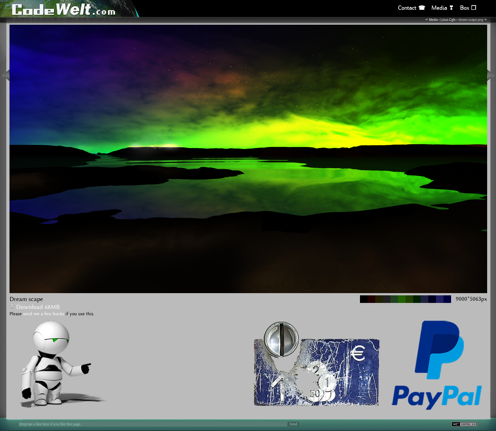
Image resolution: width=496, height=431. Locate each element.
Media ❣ (442, 8)
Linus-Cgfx (448, 20)
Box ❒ (468, 8)
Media (433, 20)
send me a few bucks (43, 314)
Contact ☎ (411, 8)
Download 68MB (34, 307)
